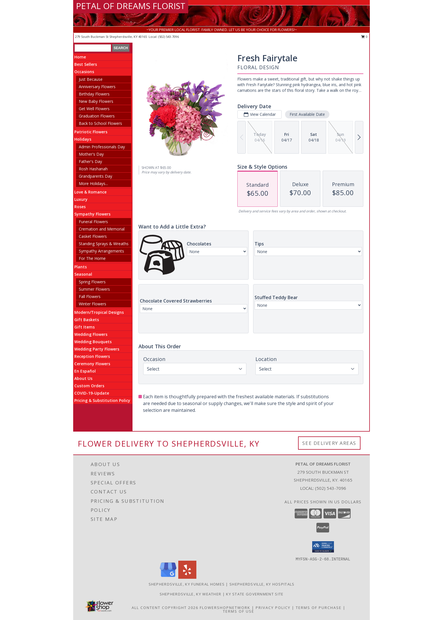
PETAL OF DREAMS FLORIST (130, 5)
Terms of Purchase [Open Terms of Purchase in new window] (319, 607)
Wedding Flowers (90, 334)
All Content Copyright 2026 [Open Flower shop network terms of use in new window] (165, 607)
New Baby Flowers (96, 101)
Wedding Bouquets (93, 341)
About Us (83, 378)
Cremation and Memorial (102, 229)
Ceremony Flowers (92, 363)
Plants (80, 266)
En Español (85, 371)
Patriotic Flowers (90, 131)
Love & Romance (90, 192)
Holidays (82, 139)
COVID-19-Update (91, 393)
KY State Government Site (254, 594)
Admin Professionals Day (102, 146)
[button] (323, 546)
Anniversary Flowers (97, 86)
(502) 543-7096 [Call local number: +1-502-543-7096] (168, 36)
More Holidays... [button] (93, 183)
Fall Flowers (90, 296)
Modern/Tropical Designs (99, 312)
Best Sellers (85, 64)
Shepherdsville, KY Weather (191, 594)
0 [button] (364, 36)
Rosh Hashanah (93, 168)
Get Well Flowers (94, 108)
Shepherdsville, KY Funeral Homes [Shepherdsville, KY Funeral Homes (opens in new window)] (187, 584)
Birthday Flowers (94, 94)
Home (80, 57)
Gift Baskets (86, 319)
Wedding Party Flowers (96, 349)
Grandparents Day (95, 176)
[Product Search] (93, 48)
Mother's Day (91, 154)
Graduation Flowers (97, 116)
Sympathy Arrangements (101, 251)
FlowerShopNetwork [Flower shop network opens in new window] (225, 607)
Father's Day (90, 161)
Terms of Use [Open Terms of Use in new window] (238, 611)
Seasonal (83, 274)
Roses (80, 206)
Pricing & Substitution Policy (102, 400)
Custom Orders (89, 385)
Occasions (84, 71)
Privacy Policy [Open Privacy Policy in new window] (273, 607)
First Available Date (307, 114)
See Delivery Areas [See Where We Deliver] (329, 443)
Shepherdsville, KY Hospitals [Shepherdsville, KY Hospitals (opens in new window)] (261, 584)
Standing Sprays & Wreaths (104, 243)
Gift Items (84, 327)
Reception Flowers (92, 356)
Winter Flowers (92, 303)
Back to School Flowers (100, 123)
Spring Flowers (92, 281)
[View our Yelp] (187, 577)
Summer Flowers (94, 289)
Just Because (91, 79)
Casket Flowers (93, 236)
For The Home (92, 258)
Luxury (81, 199)
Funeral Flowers (93, 221)
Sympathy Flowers (92, 214)
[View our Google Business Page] (168, 577)
